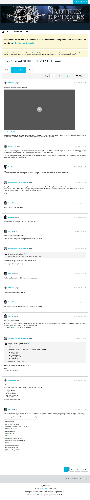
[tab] (6, 70)
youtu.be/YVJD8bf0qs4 (10, 132)
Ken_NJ (11, 203)
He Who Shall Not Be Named (18, 182)
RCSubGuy (12, 83)
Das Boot (11, 167)
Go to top (83, 479)
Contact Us (74, 479)
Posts (6, 70)
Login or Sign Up (80, 2)
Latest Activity (18, 70)
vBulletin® (45, 489)
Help (67, 479)
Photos (31, 70)
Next (84, 469)
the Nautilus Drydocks (24, 43)
